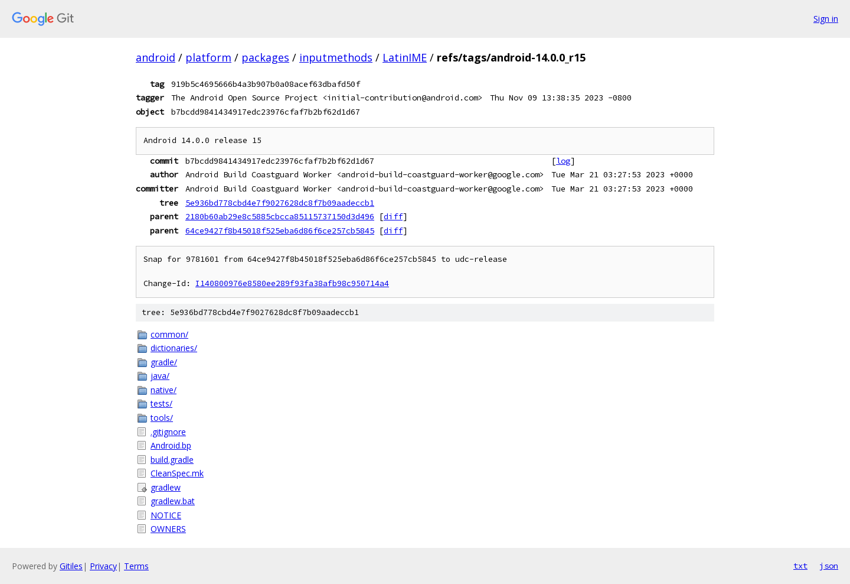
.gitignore (168, 431)
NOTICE (166, 515)
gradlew (166, 487)
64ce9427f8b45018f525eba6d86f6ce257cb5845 (279, 230)
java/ (160, 375)
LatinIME (404, 57)
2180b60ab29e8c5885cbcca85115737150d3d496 (279, 216)
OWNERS (168, 528)
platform (208, 57)
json (828, 565)
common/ (169, 334)
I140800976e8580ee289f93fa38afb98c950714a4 (292, 283)
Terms (136, 566)
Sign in (825, 18)
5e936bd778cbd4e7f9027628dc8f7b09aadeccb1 (279, 202)
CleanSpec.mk (177, 473)
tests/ (161, 403)
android (155, 57)
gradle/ (164, 362)
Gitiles (71, 566)
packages (265, 57)
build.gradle (172, 459)
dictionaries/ (174, 347)
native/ (163, 389)
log (563, 160)
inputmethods (335, 57)
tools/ (162, 417)
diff (393, 216)
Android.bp (171, 445)
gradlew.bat (173, 501)
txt (800, 565)
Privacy (103, 566)
